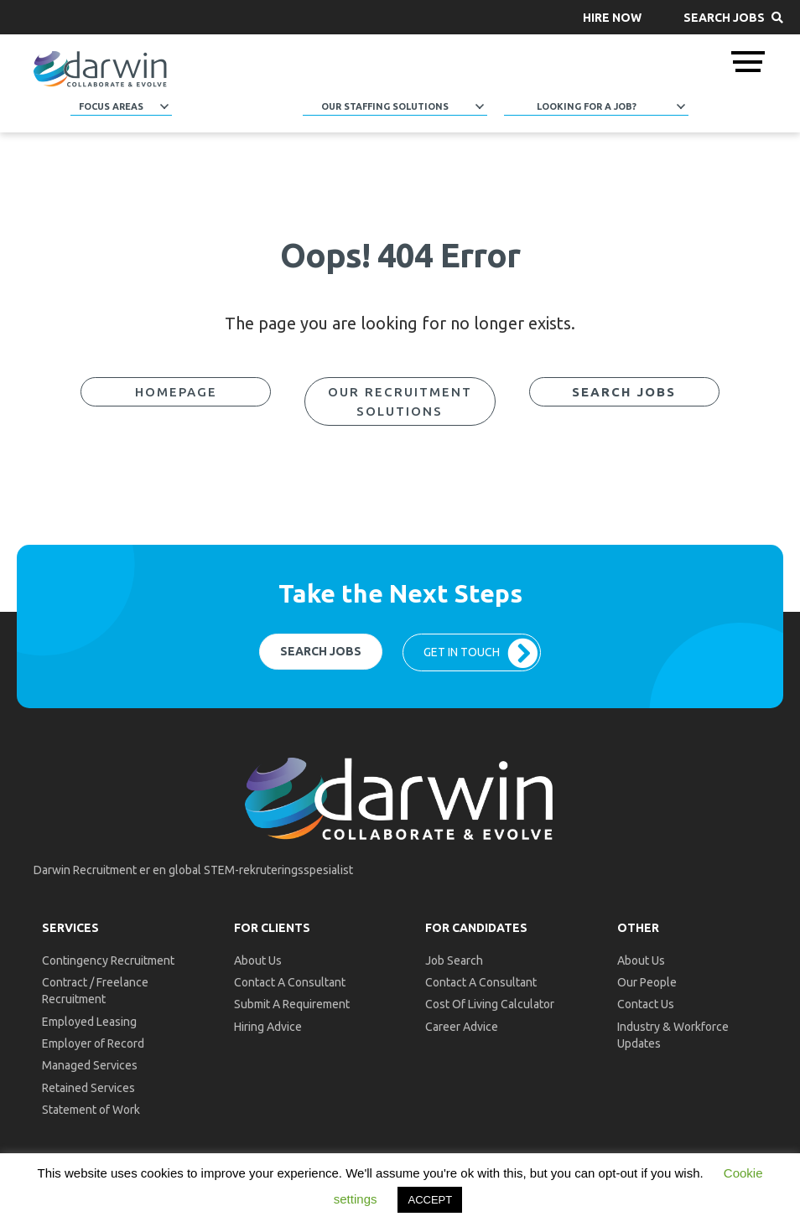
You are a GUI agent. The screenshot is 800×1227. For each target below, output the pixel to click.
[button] (612, 17)
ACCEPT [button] (430, 1199)
